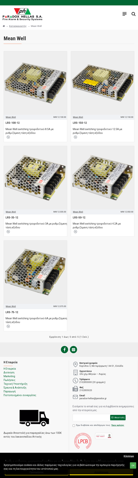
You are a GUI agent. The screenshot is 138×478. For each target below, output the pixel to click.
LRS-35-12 (12, 217)
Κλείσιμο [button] (129, 456)
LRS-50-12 (79, 217)
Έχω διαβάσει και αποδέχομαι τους (99, 425)
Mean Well (11, 117)
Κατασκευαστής (18, 26)
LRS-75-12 (12, 312)
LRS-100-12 (13, 122)
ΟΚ (133, 465)
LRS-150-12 (80, 122)
